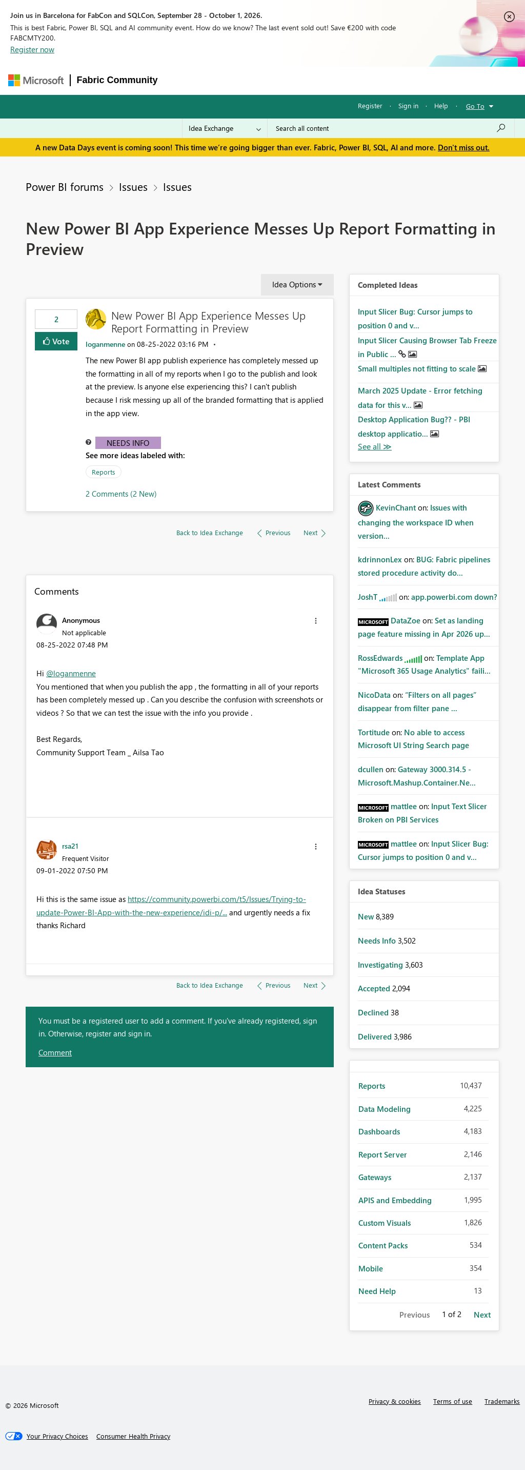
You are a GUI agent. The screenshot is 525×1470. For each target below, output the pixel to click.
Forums (181, 80)
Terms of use (452, 1401)
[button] (316, 621)
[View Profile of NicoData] (374, 695)
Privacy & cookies (395, 1401)
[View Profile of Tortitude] (374, 732)
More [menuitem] (395, 80)
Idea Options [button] (294, 284)
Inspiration (226, 80)
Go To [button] (475, 106)
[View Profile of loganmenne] (105, 344)
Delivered (376, 1036)
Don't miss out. (464, 147)
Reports (103, 471)
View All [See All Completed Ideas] (375, 447)
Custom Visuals (384, 1223)
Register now (32, 49)
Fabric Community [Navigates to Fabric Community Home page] (117, 80)
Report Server (382, 1154)
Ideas (268, 80)
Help (441, 105)
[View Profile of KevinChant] (396, 507)
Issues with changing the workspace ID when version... (416, 521)
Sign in (408, 105)
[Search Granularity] (225, 128)
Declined (374, 1012)
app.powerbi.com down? (454, 597)
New (367, 916)
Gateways (374, 1177)
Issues (133, 186)
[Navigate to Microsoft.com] (36, 80)
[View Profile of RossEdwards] (380, 658)
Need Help (377, 1291)
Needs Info (128, 443)
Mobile (370, 1268)
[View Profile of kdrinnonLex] (380, 559)
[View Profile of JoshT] (367, 597)
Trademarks (502, 1401)
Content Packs (383, 1245)
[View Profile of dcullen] (370, 769)
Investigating (381, 964)
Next (482, 1314)
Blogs (360, 80)
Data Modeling (384, 1109)
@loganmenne (71, 673)
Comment (55, 1052)
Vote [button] (60, 341)
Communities (314, 80)
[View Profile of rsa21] (70, 845)
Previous (414, 1314)
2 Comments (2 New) (121, 493)
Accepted (375, 988)
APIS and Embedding (395, 1200)
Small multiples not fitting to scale (418, 368)
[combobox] (391, 128)
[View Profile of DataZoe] (405, 620)
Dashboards (379, 1131)
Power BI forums (65, 186)
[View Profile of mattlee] (404, 806)
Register (370, 105)
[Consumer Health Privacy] (133, 1436)
